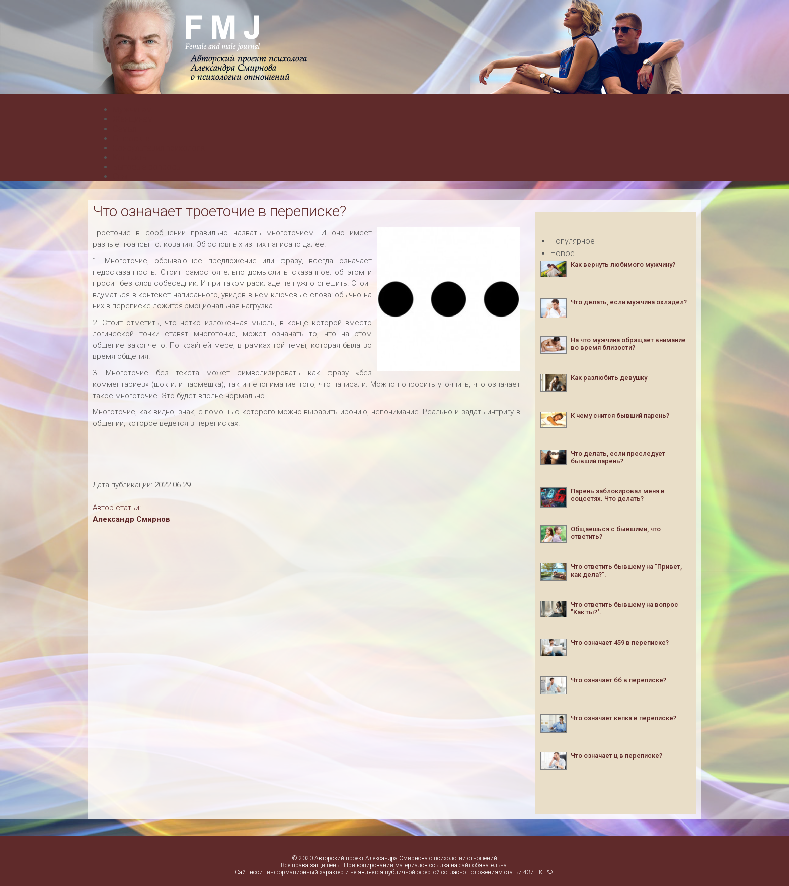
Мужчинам (132, 109)
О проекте (131, 138)
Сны (120, 176)
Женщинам (133, 119)
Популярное (572, 241)
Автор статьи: (117, 507)
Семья (124, 129)
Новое (562, 253)
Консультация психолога (159, 148)
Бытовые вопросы (147, 167)
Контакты (130, 157)
